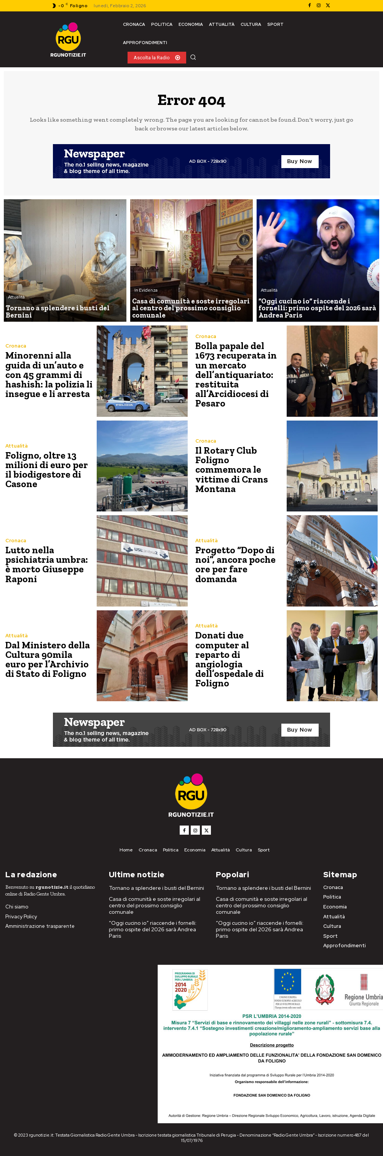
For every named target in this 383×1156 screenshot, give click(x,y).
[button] (193, 57)
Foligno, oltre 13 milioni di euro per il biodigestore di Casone (48, 469)
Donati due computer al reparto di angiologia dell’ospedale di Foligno (237, 659)
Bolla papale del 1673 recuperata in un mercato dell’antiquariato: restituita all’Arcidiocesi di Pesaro (238, 374)
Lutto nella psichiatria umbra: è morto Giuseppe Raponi (48, 564)
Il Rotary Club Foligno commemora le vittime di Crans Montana (238, 469)
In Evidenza (146, 292)
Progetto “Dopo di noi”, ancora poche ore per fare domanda (239, 564)
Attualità (16, 305)
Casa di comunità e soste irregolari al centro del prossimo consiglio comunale (155, 902)
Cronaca (15, 347)
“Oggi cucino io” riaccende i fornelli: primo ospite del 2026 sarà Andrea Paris (155, 919)
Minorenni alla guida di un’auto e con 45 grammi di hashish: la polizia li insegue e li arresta (49, 374)
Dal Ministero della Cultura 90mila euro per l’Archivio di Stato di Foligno (48, 659)
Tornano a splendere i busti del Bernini (154, 888)
